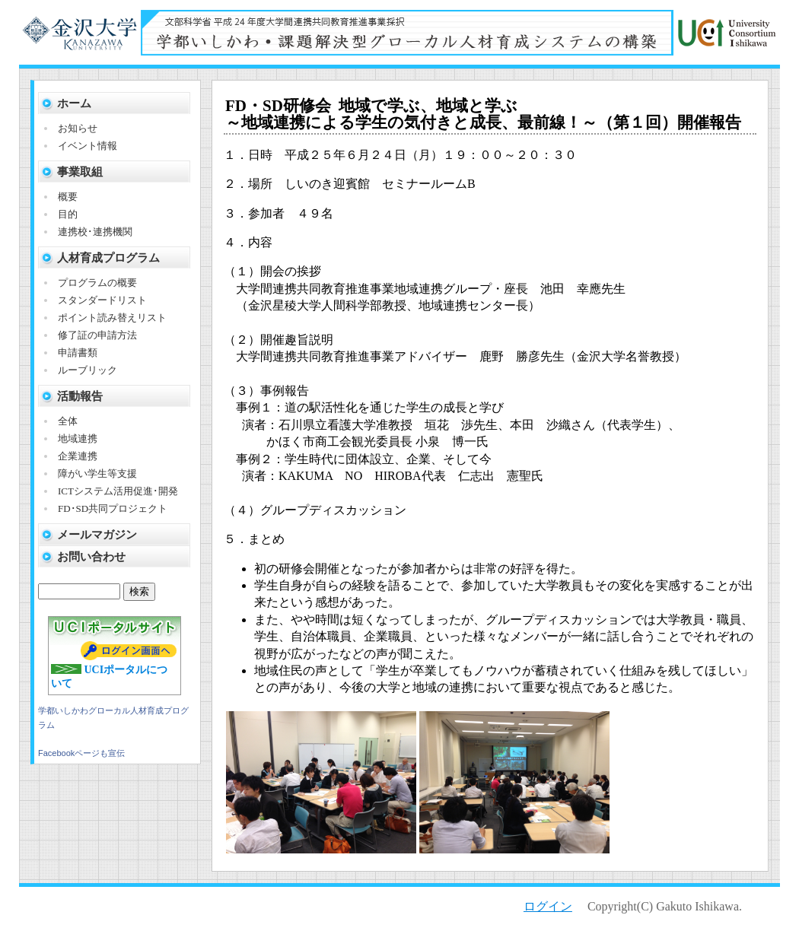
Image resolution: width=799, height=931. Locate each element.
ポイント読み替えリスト (112, 317)
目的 (68, 214)
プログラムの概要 (97, 282)
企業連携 (77, 456)
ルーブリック (87, 370)
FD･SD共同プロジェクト (112, 508)
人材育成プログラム (108, 258)
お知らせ (77, 128)
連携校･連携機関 (95, 231)
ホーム (74, 103)
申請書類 (77, 352)
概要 (68, 196)
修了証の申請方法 (97, 335)
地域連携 (77, 438)
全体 (68, 421)
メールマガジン (97, 535)
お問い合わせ (91, 557)
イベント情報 (87, 145)
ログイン (548, 906)
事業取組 (80, 172)
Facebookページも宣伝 (81, 753)
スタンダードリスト (102, 300)
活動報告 (80, 396)
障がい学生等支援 (97, 473)
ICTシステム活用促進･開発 (118, 491)
